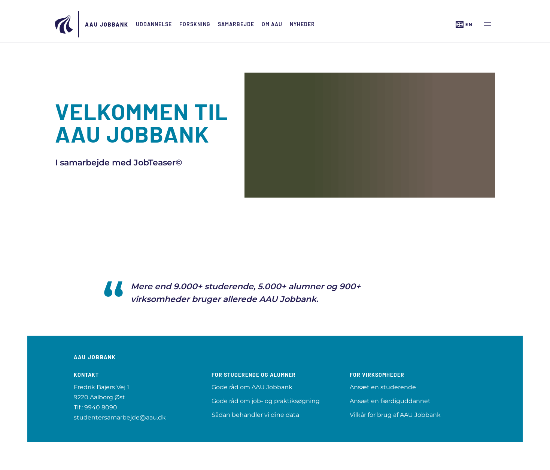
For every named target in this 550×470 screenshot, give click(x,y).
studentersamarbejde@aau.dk (120, 417)
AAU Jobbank (106, 24)
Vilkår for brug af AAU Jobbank (395, 414)
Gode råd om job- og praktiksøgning (266, 401)
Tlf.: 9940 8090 (95, 407)
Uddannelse (154, 24)
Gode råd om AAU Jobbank (252, 387)
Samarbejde (236, 24)
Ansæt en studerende (383, 387)
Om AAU (272, 24)
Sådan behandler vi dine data (255, 414)
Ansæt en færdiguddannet (390, 401)
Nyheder (302, 24)
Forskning (194, 24)
